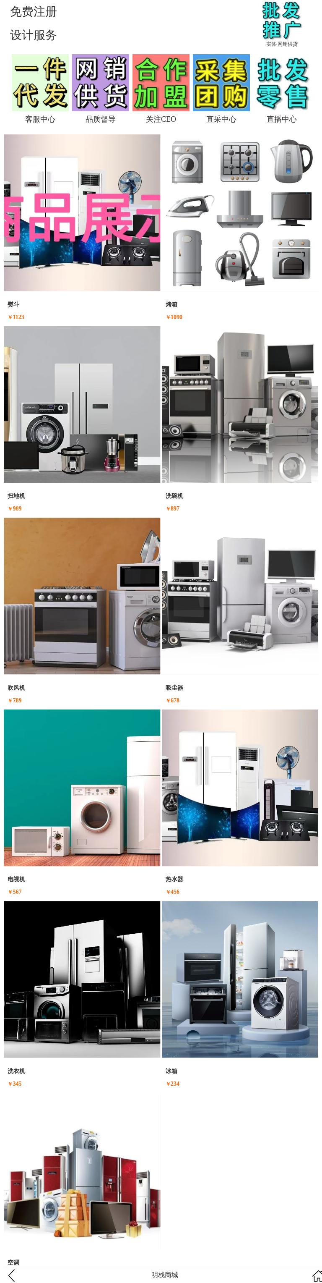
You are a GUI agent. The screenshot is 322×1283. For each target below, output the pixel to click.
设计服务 (33, 35)
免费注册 (33, 11)
